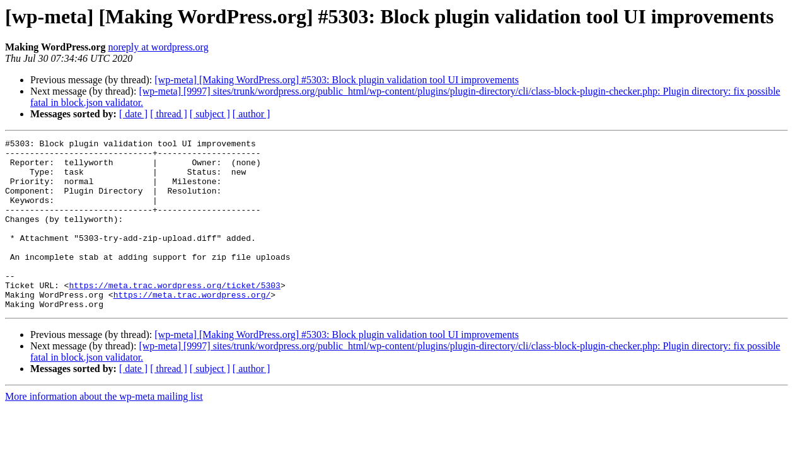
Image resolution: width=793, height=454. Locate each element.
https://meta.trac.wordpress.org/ (192, 326)
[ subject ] (210, 113)
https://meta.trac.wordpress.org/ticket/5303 (174, 315)
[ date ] (133, 113)
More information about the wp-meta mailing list (104, 430)
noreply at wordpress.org (158, 47)
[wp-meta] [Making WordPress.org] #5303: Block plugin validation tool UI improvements (336, 79)
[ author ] (251, 113)
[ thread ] (168, 113)
